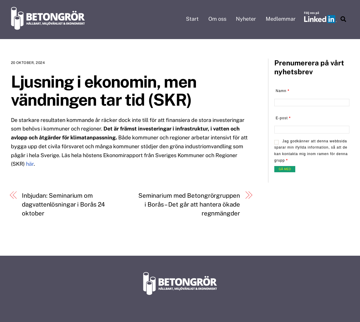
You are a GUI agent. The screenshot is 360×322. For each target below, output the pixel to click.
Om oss (217, 19)
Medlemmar (281, 19)
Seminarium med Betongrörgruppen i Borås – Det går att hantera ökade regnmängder (189, 204)
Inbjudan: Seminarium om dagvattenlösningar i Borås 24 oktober (63, 204)
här (30, 164)
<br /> (311, 131)
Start (192, 19)
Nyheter (246, 19)
